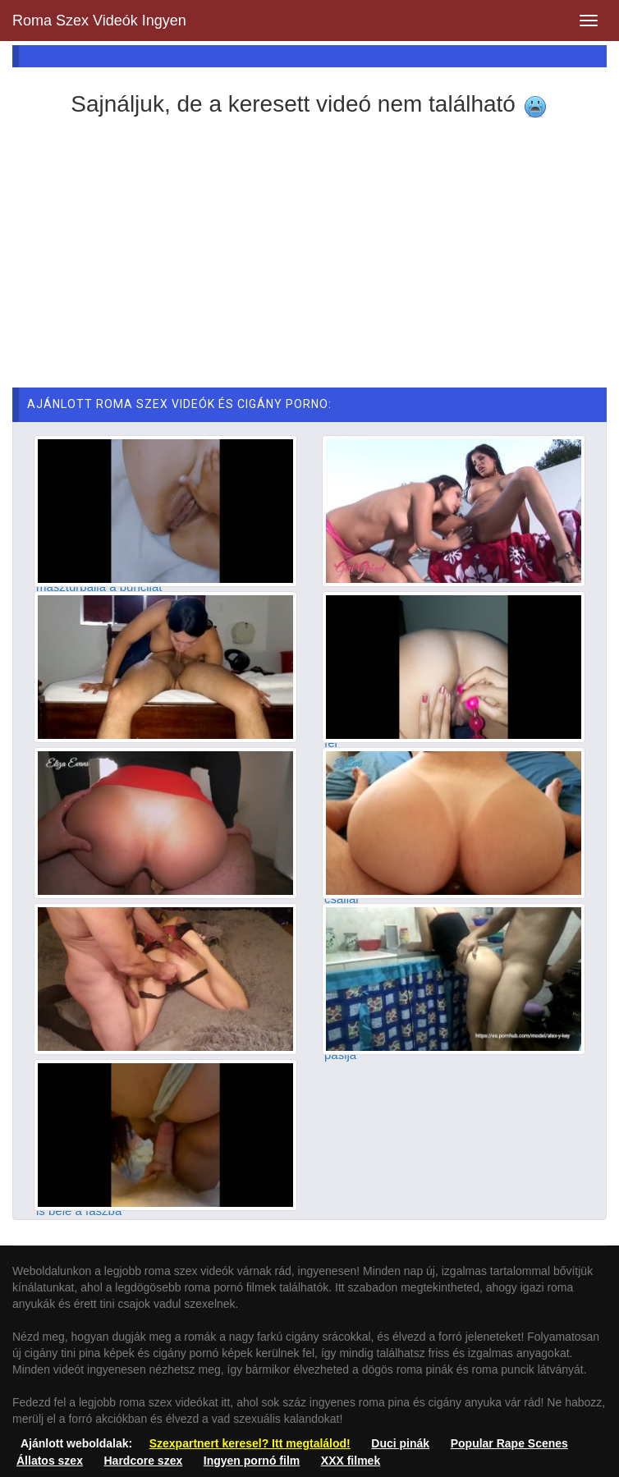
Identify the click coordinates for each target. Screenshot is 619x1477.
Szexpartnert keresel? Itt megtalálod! (250, 1443)
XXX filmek (350, 1460)
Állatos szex (49, 1460)
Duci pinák (400, 1443)
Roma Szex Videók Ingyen (99, 20)
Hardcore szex (143, 1460)
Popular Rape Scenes (509, 1443)
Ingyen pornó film (252, 1460)
